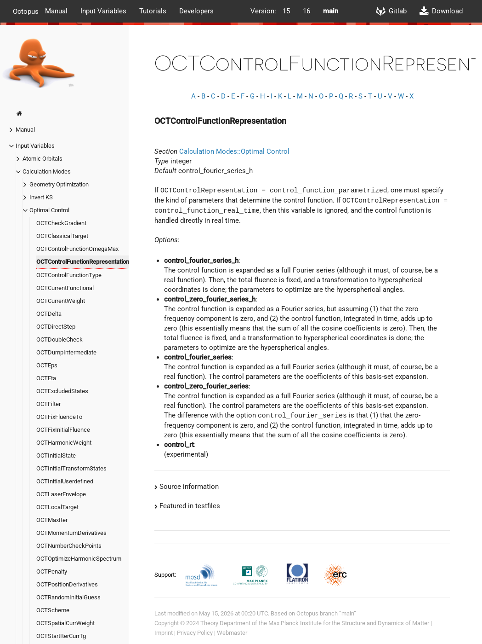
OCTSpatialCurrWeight (65, 623)
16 (306, 11)
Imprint (163, 632)
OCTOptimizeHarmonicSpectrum (78, 558)
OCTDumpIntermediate (66, 352)
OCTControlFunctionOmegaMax (77, 248)
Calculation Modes (47, 171)
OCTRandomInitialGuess (68, 597)
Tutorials (152, 11)
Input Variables (103, 11)
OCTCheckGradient (61, 223)
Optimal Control (49, 210)
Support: (165, 574)
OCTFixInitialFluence (63, 429)
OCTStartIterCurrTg (61, 635)
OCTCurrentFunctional (65, 287)
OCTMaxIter (52, 519)
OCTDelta (49, 313)
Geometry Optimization (59, 184)
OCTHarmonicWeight (63, 442)
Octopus (26, 11)
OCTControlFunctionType (69, 275)
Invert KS (41, 197)
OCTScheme (52, 610)
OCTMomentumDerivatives (71, 532)
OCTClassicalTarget (62, 235)
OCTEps (46, 365)
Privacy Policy (195, 632)
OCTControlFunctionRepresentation (82, 261)
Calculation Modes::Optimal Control (234, 151)
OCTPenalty (51, 571)
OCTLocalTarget (57, 507)
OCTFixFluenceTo (59, 416)
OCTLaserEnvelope (61, 494)
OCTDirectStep (55, 326)
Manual (56, 11)
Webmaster (232, 632)
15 (286, 11)
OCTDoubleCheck (59, 339)
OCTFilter (48, 403)
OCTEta (46, 378)
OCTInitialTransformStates (71, 468)
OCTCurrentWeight (60, 300)
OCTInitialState (56, 455)
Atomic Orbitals (42, 158)
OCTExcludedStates (62, 391)
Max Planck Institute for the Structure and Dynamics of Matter (348, 623)
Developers (196, 11)
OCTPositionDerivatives (67, 584)
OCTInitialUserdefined (64, 481)
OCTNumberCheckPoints (69, 545)
